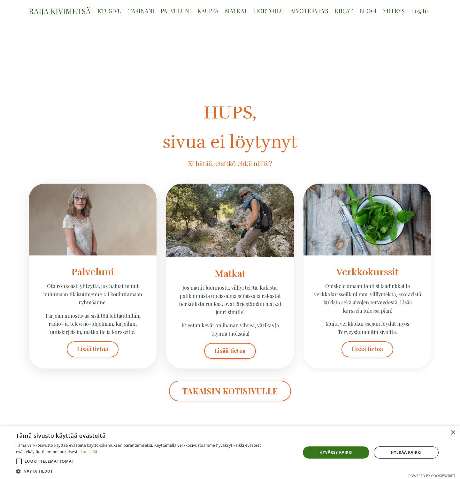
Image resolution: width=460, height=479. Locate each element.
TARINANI (141, 11)
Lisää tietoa (92, 349)
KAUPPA (207, 11)
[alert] (230, 452)
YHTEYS (394, 11)
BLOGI (368, 11)
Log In (419, 11)
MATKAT (236, 11)
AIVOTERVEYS (309, 11)
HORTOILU (269, 11)
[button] (18, 461)
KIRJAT (344, 11)
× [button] (452, 432)
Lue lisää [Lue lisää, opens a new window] (89, 451)
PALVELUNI (176, 11)
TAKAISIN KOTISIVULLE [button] (230, 391)
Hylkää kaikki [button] (406, 452)
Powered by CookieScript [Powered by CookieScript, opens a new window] (431, 475)
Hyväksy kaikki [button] (336, 452)
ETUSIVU (109, 11)
